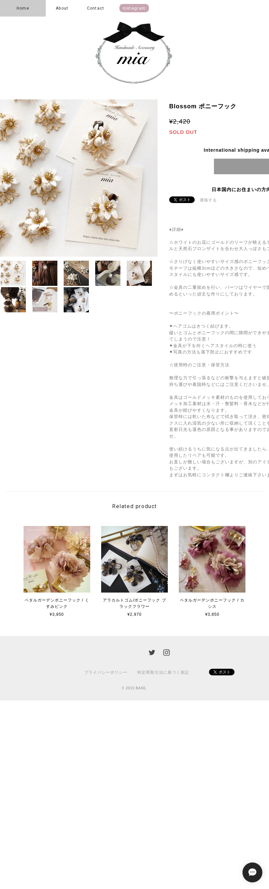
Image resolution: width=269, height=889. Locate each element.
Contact (95, 8)
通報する (208, 200)
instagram (134, 8)
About (62, 8)
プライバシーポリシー (105, 672)
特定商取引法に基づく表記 (163, 672)
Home (23, 8)
